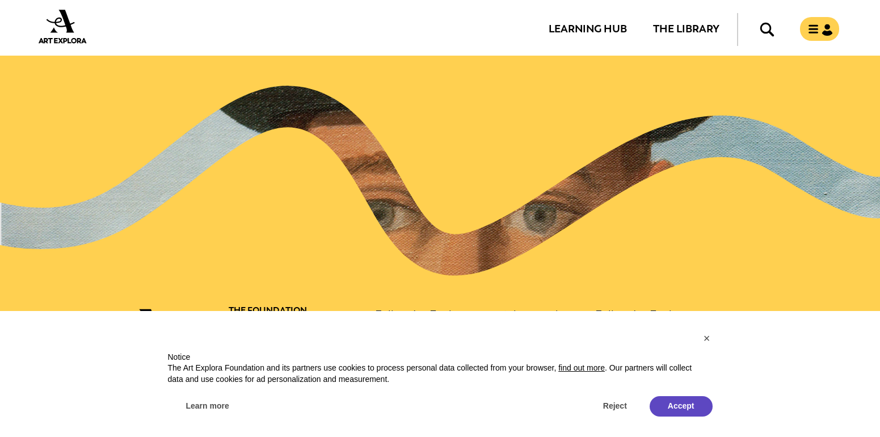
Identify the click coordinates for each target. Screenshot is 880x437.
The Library (686, 28)
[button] (707, 338)
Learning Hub (588, 28)
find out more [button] (581, 367)
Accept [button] (681, 405)
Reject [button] (615, 405)
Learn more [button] (207, 405)
